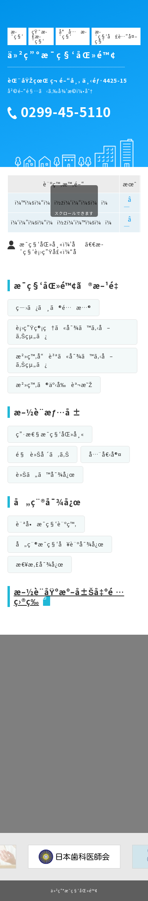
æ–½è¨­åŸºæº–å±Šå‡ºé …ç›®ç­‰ (69, 596)
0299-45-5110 (66, 112)
